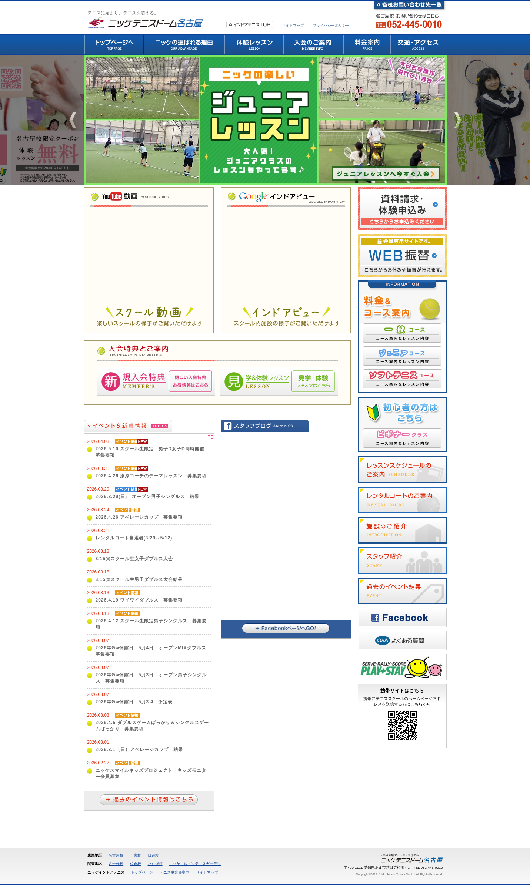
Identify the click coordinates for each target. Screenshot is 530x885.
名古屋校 (116, 855)
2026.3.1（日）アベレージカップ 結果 (139, 749)
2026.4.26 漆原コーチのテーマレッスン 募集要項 (151, 475)
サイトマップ (293, 25)
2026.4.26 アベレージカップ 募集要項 (139, 517)
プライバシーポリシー (331, 25)
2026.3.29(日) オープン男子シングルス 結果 (147, 496)
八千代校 (116, 864)
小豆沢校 (155, 864)
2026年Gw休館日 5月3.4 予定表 (134, 701)
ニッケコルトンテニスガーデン (195, 864)
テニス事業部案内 (174, 872)
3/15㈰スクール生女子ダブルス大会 (134, 558)
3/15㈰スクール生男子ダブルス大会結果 (139, 579)
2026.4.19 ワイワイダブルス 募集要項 (139, 600)
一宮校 (135, 855)
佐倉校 (135, 864)
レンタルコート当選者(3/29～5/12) (134, 538)
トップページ (142, 872)
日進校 (153, 855)
